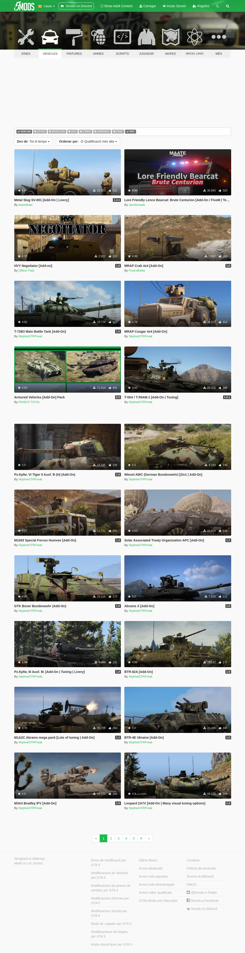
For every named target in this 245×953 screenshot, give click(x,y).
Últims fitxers (148, 860)
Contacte (193, 860)
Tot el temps (33, 141)
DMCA (191, 884)
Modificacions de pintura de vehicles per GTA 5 (110, 888)
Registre (201, 6)
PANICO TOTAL (29, 402)
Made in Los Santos (28, 863)
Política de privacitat (201, 868)
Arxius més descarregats (156, 884)
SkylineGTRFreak (30, 336)
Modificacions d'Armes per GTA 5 (110, 900)
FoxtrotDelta (137, 270)
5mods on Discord (202, 909)
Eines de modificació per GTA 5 (108, 862)
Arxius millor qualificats (155, 892)
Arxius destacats (151, 868)
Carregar (147, 6)
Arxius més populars (153, 876)
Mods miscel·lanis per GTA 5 (111, 944)
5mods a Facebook (202, 901)
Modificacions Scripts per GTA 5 (109, 913)
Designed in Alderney (29, 858)
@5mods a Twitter (202, 892)
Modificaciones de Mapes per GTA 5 (109, 934)
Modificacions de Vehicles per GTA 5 (109, 875)
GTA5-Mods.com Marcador (158, 900)
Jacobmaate (137, 204)
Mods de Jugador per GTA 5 (111, 924)
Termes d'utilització (200, 876)
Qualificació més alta (88, 141)
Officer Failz (26, 270)
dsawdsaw (25, 204)
